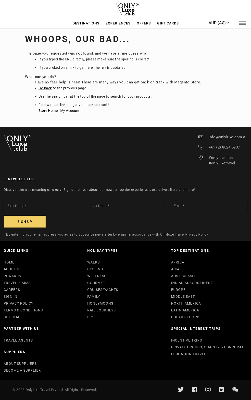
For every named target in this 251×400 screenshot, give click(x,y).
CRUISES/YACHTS (102, 290)
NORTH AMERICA (186, 303)
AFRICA (177, 262)
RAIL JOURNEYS (101, 310)
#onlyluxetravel (222, 163)
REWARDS (12, 276)
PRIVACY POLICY (18, 303)
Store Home (48, 111)
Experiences (118, 21)
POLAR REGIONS (186, 317)
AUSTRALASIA (183, 276)
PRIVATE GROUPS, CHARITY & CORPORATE (208, 347)
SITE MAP (12, 317)
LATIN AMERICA (185, 310)
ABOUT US (13, 269)
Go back (45, 88)
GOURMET (96, 283)
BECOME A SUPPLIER (22, 370)
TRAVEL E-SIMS (17, 283)
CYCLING (95, 269)
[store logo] (125, 8)
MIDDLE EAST (183, 296)
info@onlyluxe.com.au (228, 137)
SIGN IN (10, 296)
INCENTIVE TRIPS (186, 340)
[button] (219, 20)
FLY (90, 317)
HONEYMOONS (100, 303)
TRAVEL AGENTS (18, 340)
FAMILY (93, 296)
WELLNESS (96, 276)
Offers (144, 21)
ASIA (175, 269)
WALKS (93, 262)
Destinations (86, 21)
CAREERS (12, 290)
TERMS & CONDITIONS (23, 310)
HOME (9, 262)
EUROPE (178, 290)
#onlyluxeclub (221, 158)
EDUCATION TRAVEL (188, 354)
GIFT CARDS (168, 21)
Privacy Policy (196, 234)
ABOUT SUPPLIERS (20, 364)
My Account (70, 111)
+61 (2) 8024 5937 (224, 147)
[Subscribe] (25, 222)
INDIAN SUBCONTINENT (192, 283)
